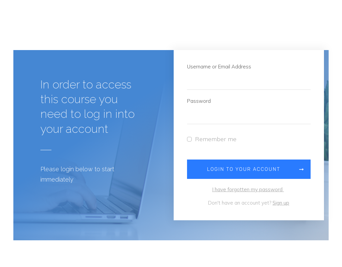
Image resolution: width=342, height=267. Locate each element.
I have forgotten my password (248, 189)
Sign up (281, 203)
